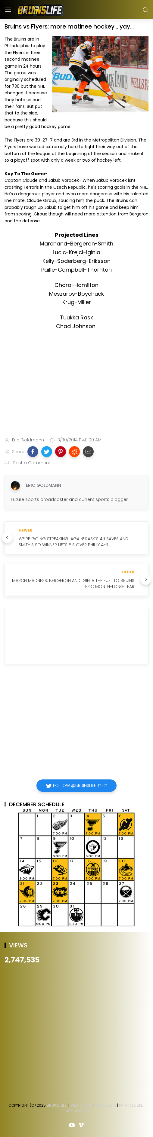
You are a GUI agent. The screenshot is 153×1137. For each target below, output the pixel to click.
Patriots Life (131, 1105)
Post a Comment (31, 463)
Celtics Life (81, 1105)
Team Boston (76, 1110)
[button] (32, 451)
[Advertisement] (76, 385)
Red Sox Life (105, 1105)
